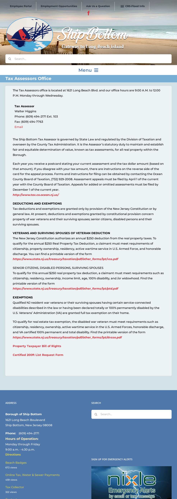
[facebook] (88, 13)
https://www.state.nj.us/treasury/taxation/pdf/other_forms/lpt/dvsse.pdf (67, 337)
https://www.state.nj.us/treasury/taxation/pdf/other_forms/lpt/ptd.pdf (65, 288)
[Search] (9, 58)
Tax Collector (14, 487)
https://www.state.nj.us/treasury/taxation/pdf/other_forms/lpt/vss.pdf (65, 259)
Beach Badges (16, 462)
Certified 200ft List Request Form (38, 355)
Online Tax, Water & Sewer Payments (32, 475)
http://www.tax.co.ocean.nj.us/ (36, 195)
